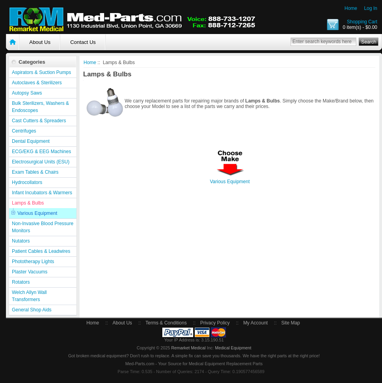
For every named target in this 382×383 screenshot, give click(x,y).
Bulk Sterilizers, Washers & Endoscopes (40, 106)
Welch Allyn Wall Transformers (29, 296)
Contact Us (82, 42)
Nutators (21, 241)
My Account (255, 323)
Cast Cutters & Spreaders (39, 120)
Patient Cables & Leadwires (41, 251)
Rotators (21, 282)
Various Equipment (37, 213)
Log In (370, 8)
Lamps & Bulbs (28, 203)
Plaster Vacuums (30, 272)
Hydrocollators (27, 182)
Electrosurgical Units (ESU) (40, 162)
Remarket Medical (188, 347)
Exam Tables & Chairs (35, 172)
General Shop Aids (31, 310)
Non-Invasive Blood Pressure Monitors (42, 227)
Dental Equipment (30, 141)
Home (350, 8)
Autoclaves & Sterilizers (37, 82)
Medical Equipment (233, 347)
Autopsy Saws (27, 93)
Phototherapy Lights (33, 261)
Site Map (290, 323)
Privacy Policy (215, 323)
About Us (39, 42)
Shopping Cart (362, 22)
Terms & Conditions (166, 323)
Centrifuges (24, 131)
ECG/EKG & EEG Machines (41, 151)
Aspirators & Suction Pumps (41, 72)
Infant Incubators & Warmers (42, 192)
